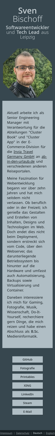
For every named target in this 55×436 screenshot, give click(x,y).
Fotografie (27, 368)
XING (27, 386)
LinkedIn (27, 394)
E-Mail (27, 412)
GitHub (28, 359)
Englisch (50, 433)
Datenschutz (22, 433)
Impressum (6, 433)
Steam (27, 403)
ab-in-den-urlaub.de (27, 159)
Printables (27, 377)
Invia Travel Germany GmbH (20, 154)
